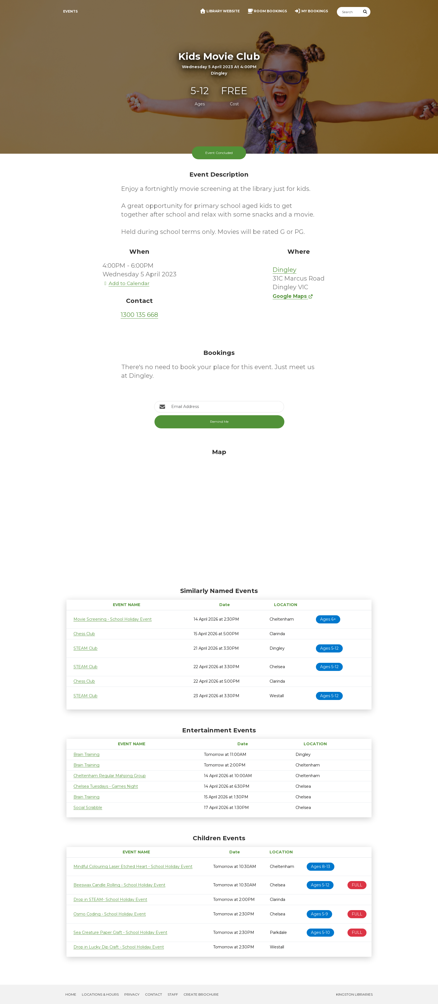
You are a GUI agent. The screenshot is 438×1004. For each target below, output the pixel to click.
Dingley (284, 270)
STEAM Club (85, 648)
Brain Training (86, 754)
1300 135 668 (139, 315)
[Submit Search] (365, 12)
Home (70, 994)
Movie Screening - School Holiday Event (112, 619)
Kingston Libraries (354, 994)
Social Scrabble (87, 807)
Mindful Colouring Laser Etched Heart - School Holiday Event (132, 866)
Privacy (131, 994)
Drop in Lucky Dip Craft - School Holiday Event (118, 947)
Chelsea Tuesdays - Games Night (105, 786)
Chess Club (84, 633)
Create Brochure (201, 994)
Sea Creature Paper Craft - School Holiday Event (120, 932)
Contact (153, 994)
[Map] (219, 516)
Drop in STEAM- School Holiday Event (110, 899)
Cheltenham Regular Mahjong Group (109, 775)
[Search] (348, 12)
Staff (173, 994)
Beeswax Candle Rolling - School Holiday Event (119, 884)
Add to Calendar (126, 283)
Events (70, 11)
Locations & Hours (100, 994)
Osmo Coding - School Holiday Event (109, 914)
